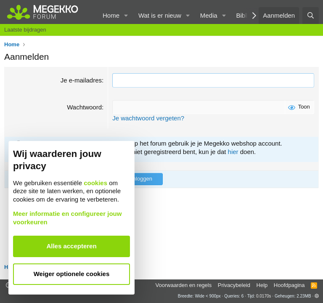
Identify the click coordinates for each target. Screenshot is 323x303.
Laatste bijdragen (25, 30)
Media (208, 15)
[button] (126, 15)
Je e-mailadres (81, 80)
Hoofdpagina (289, 285)
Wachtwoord (84, 107)
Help (262, 285)
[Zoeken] (310, 15)
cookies (95, 182)
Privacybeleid (234, 285)
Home (111, 15)
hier (233, 151)
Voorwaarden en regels (184, 285)
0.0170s (263, 296)
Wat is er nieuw (159, 15)
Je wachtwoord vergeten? (148, 118)
